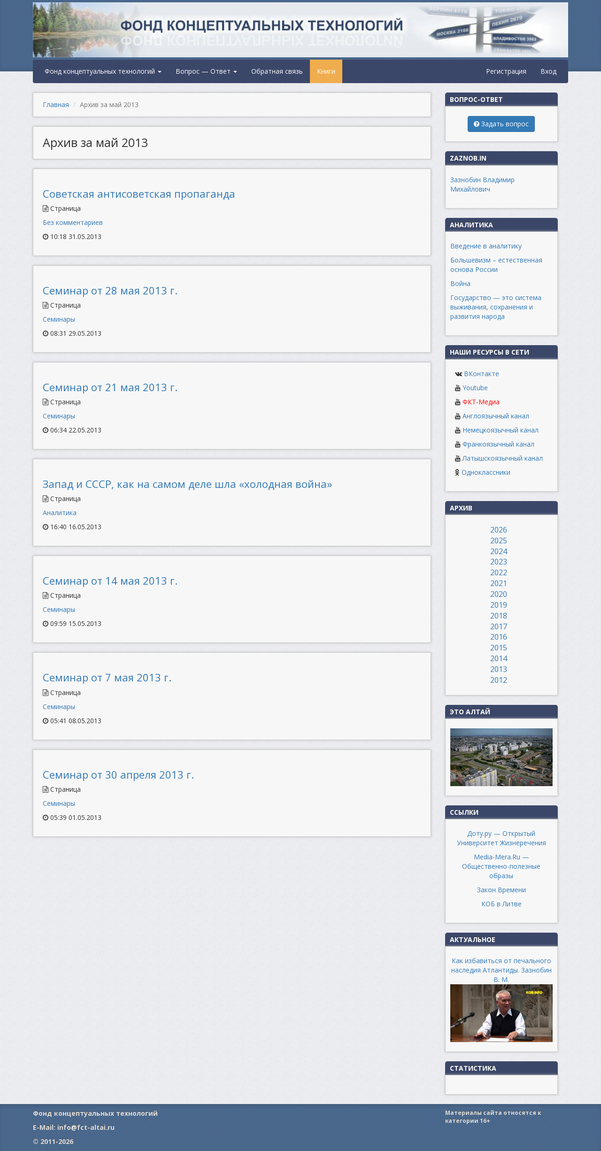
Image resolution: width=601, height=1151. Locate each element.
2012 (498, 680)
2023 (498, 561)
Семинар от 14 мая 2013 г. (110, 580)
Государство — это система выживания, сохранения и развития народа (495, 307)
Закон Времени (501, 889)
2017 (498, 626)
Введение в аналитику (486, 245)
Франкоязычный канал (498, 444)
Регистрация (506, 71)
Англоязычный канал (495, 415)
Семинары (59, 319)
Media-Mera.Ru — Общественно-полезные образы (501, 866)
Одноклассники (486, 472)
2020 (498, 594)
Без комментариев (73, 222)
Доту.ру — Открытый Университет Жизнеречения (501, 838)
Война (460, 283)
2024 (498, 551)
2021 (498, 583)
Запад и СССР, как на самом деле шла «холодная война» (187, 484)
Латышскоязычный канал (502, 458)
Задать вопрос (501, 123)
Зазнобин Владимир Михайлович (482, 184)
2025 (498, 540)
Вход (548, 71)
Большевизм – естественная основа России (496, 264)
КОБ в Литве (501, 903)
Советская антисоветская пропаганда (139, 193)
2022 (498, 572)
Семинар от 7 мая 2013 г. (107, 677)
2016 (498, 637)
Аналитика (60, 512)
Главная (56, 104)
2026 (498, 530)
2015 (498, 647)
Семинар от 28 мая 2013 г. (110, 290)
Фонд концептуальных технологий (103, 71)
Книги (326, 71)
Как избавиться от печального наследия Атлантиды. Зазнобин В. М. (501, 970)
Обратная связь (277, 71)
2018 (498, 615)
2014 (498, 658)
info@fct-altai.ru (86, 1127)
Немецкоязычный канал (500, 429)
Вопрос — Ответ (206, 71)
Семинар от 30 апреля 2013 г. (118, 774)
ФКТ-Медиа (481, 401)
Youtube (475, 387)
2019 (498, 605)
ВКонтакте (481, 373)
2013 (498, 669)
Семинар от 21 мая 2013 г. (110, 387)
